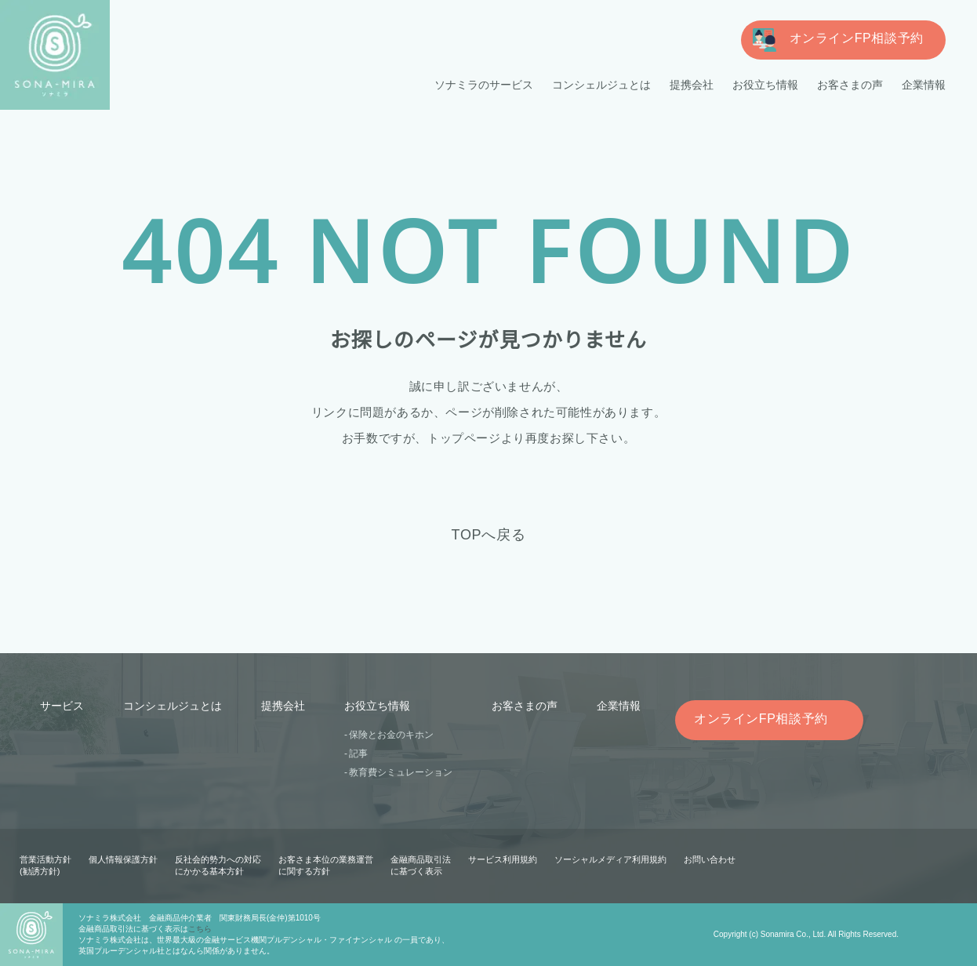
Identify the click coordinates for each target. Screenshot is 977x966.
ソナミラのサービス (484, 85)
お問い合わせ (709, 859)
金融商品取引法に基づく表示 (420, 865)
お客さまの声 (850, 85)
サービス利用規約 (502, 859)
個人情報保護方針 (123, 859)
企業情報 (924, 85)
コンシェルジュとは (602, 85)
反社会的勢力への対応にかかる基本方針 (218, 865)
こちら (200, 929)
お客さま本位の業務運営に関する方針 (325, 865)
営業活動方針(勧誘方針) (45, 865)
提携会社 (692, 85)
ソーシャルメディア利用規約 (610, 859)
